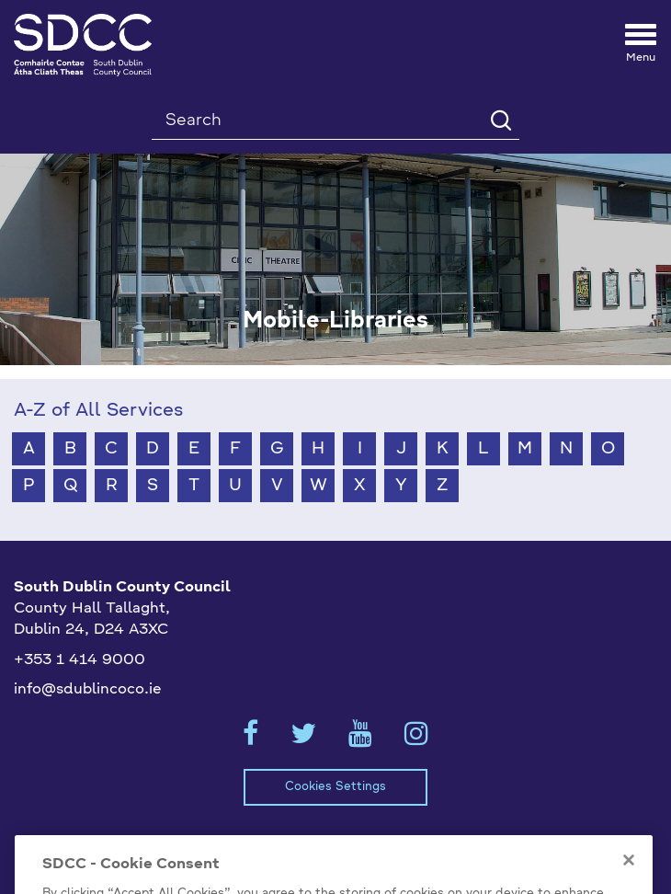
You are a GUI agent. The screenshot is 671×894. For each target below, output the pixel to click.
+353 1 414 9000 (79, 660)
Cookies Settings (335, 787)
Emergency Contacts (568, 843)
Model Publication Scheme (123, 843)
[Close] (628, 877)
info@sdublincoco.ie (88, 689)
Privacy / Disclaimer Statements (355, 843)
